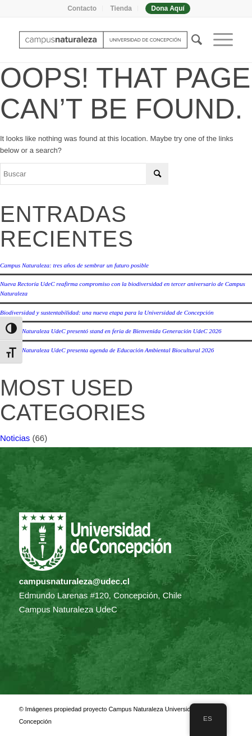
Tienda (120, 8)
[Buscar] (191, 39)
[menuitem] (82, 8)
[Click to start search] (157, 174)
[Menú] (217, 39)
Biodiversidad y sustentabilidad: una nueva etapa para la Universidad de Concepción (106, 312)
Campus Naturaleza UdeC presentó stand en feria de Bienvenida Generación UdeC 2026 (110, 331)
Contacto (82, 8)
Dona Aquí (168, 8)
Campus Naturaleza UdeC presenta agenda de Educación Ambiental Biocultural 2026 (107, 350)
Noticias (15, 438)
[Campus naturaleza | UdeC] (104, 39)
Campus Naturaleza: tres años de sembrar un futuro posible (74, 265)
